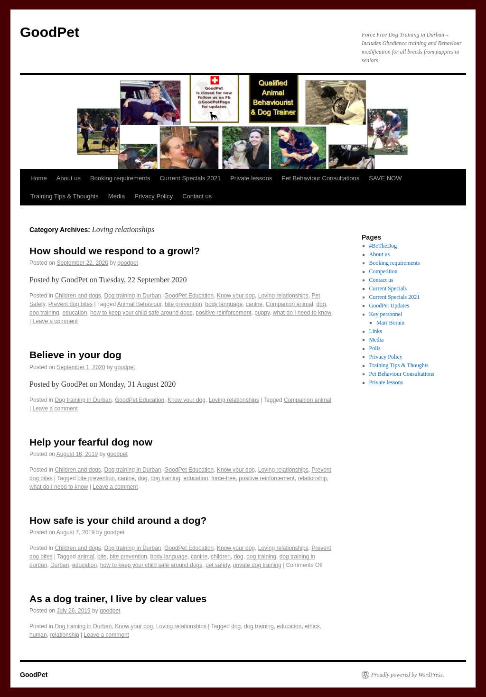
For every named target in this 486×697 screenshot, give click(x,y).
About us (68, 178)
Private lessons (251, 178)
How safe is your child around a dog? (117, 520)
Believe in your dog (75, 354)
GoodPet (49, 32)
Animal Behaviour (139, 304)
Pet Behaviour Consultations (320, 178)
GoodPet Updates (389, 305)
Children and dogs (78, 295)
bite (101, 556)
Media (116, 196)
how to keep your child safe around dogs (141, 312)
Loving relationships (283, 295)
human (38, 635)
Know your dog (236, 295)
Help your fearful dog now (90, 442)
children (221, 556)
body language (224, 304)
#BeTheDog (383, 245)
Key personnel (385, 314)
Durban (59, 565)
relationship (312, 478)
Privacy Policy (153, 196)
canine (254, 304)
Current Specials (388, 288)
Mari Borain (390, 322)
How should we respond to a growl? (114, 250)
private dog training (257, 565)
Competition (383, 271)
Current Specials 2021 (190, 178)
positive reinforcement (223, 312)
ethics (312, 626)
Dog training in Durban (132, 295)
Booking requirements (120, 178)
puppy (262, 312)
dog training (44, 312)
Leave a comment (54, 321)
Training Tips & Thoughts (64, 196)
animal (85, 556)
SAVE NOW (385, 178)
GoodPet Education (189, 295)
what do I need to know (302, 312)
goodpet (128, 263)
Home (38, 178)
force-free (223, 478)
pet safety (218, 565)
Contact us (197, 196)
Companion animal (289, 304)
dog (321, 304)
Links (375, 331)
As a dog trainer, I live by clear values (118, 598)
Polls (375, 348)
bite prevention (183, 304)
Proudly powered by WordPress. (407, 674)
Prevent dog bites (70, 304)
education (74, 312)
